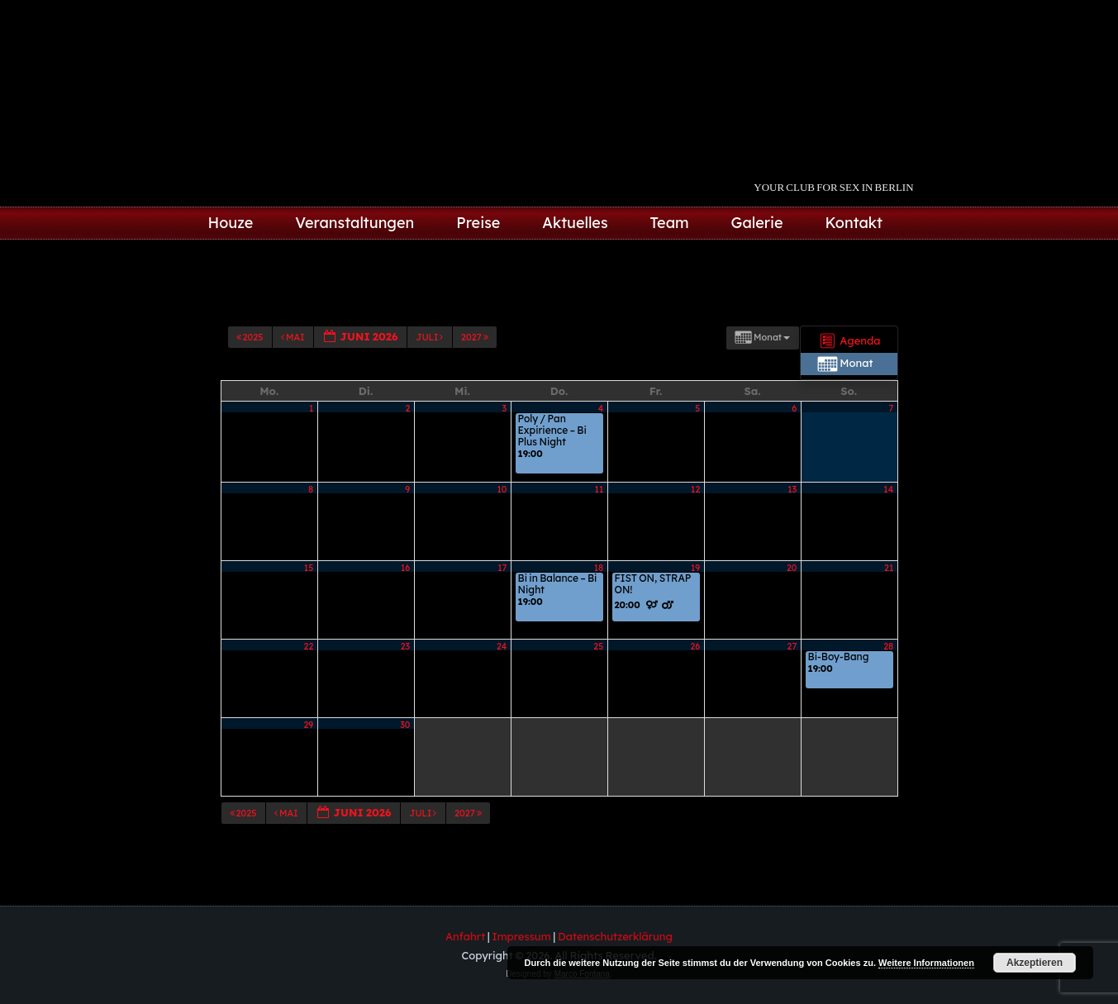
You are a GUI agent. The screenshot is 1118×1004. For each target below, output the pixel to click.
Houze (231, 222)
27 (792, 677)
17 (502, 598)
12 (695, 520)
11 (599, 520)
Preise (478, 222)
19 (695, 598)
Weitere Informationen (926, 963)
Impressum (521, 936)
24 (502, 677)
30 (405, 755)
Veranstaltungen (354, 222)
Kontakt (854, 222)
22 (309, 677)
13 (792, 520)
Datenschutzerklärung (615, 936)
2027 (475, 396)
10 (502, 520)
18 (599, 598)
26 (695, 677)
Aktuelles (574, 222)
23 (405, 677)
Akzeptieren (1034, 962)
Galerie (757, 222)
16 (405, 598)
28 (888, 677)
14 (888, 520)
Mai (294, 396)
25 (598, 677)
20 (792, 598)
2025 (250, 396)
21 (888, 598)
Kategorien (295, 360)
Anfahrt (465, 936)
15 (308, 598)
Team (669, 222)
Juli (430, 396)
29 (309, 755)
